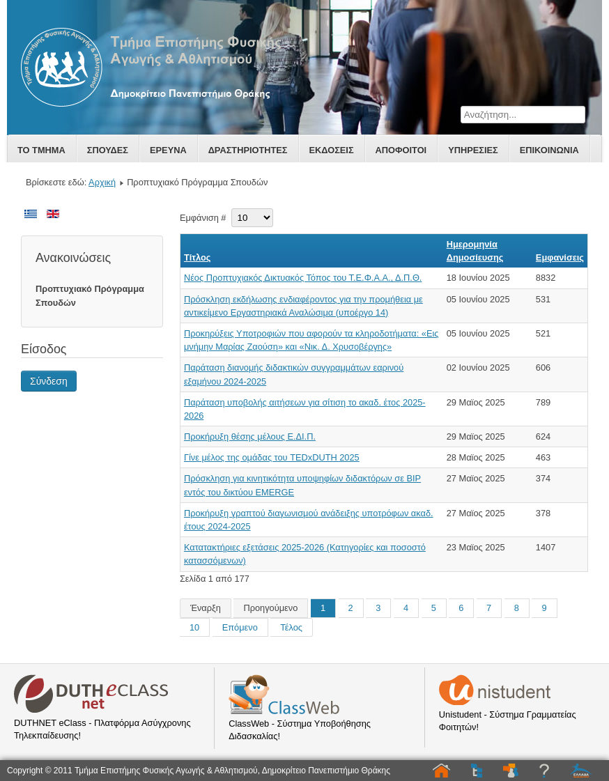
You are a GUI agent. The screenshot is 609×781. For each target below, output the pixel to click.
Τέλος (291, 627)
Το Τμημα (41, 150)
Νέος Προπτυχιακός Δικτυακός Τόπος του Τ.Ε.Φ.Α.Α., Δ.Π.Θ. (303, 277)
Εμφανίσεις (560, 257)
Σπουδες (107, 150)
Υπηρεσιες (473, 150)
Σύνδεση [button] (49, 381)
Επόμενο (240, 627)
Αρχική (102, 182)
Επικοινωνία (549, 150)
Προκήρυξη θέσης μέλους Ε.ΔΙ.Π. (250, 436)
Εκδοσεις (331, 150)
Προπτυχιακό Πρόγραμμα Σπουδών (90, 295)
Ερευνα (168, 150)
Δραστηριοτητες (248, 150)
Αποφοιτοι (401, 150)
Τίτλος (197, 257)
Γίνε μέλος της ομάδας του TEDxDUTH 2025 (272, 457)
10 (194, 627)
